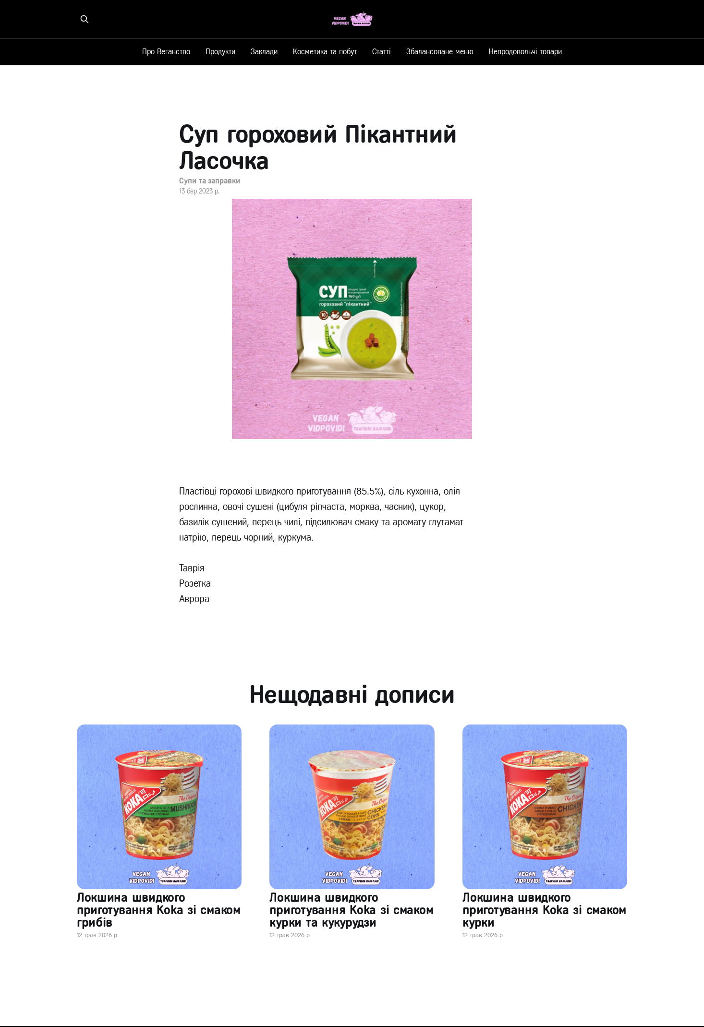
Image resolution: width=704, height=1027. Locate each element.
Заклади (264, 52)
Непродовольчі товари (525, 52)
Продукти (220, 52)
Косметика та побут (325, 52)
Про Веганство (166, 52)
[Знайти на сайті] (84, 19)
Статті (381, 52)
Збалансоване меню (439, 52)
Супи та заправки (209, 181)
